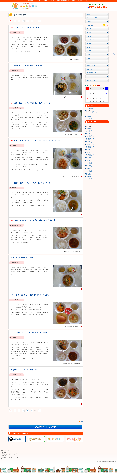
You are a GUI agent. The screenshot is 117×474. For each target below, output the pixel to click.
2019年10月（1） (91, 162)
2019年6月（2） (90, 165)
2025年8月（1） (90, 116)
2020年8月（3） (90, 154)
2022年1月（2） (90, 138)
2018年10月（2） (91, 170)
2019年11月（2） (91, 160)
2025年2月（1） (90, 118)
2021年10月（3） (91, 141)
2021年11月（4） (91, 139)
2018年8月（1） (90, 171)
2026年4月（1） (90, 128)
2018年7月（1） (90, 173)
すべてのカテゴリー (91, 108)
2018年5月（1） (90, 176)
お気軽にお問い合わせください (46, 427)
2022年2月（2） (90, 136)
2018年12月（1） (91, 168)
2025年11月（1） (91, 131)
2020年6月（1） (90, 157)
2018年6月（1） (90, 175)
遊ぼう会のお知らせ (91, 112)
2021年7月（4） (90, 144)
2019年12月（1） (91, 159)
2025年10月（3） (91, 115)
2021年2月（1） (90, 149)
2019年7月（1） (90, 163)
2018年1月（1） (90, 178)
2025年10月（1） (91, 133)
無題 (87, 110)
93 (39, 20)
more (81, 421)
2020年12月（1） (91, 151)
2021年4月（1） (90, 146)
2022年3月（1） (90, 135)
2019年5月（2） (90, 167)
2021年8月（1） (90, 143)
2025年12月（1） (91, 130)
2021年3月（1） (90, 147)
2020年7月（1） (90, 155)
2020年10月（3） (91, 152)
